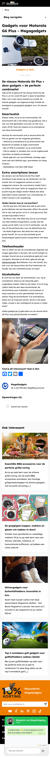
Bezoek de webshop (39, 3)
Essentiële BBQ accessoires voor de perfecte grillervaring (25, 465)
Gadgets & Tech (25, 69)
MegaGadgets (19, 384)
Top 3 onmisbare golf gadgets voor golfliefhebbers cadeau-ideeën (25, 655)
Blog (7, 10)
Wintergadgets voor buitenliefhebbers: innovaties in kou (23, 591)
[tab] (25, 17)
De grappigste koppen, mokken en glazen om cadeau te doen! (24, 527)
